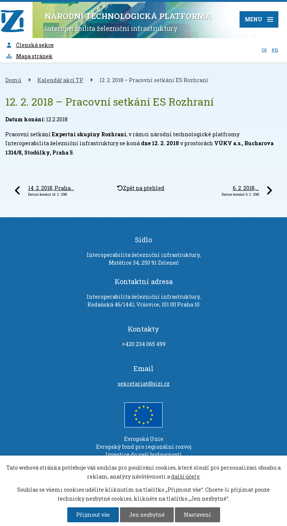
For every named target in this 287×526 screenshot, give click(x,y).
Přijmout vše (93, 514)
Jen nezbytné (147, 514)
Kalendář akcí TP (60, 80)
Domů (13, 80)
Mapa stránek (29, 56)
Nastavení (197, 514)
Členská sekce (30, 45)
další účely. (185, 476)
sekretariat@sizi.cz (144, 383)
